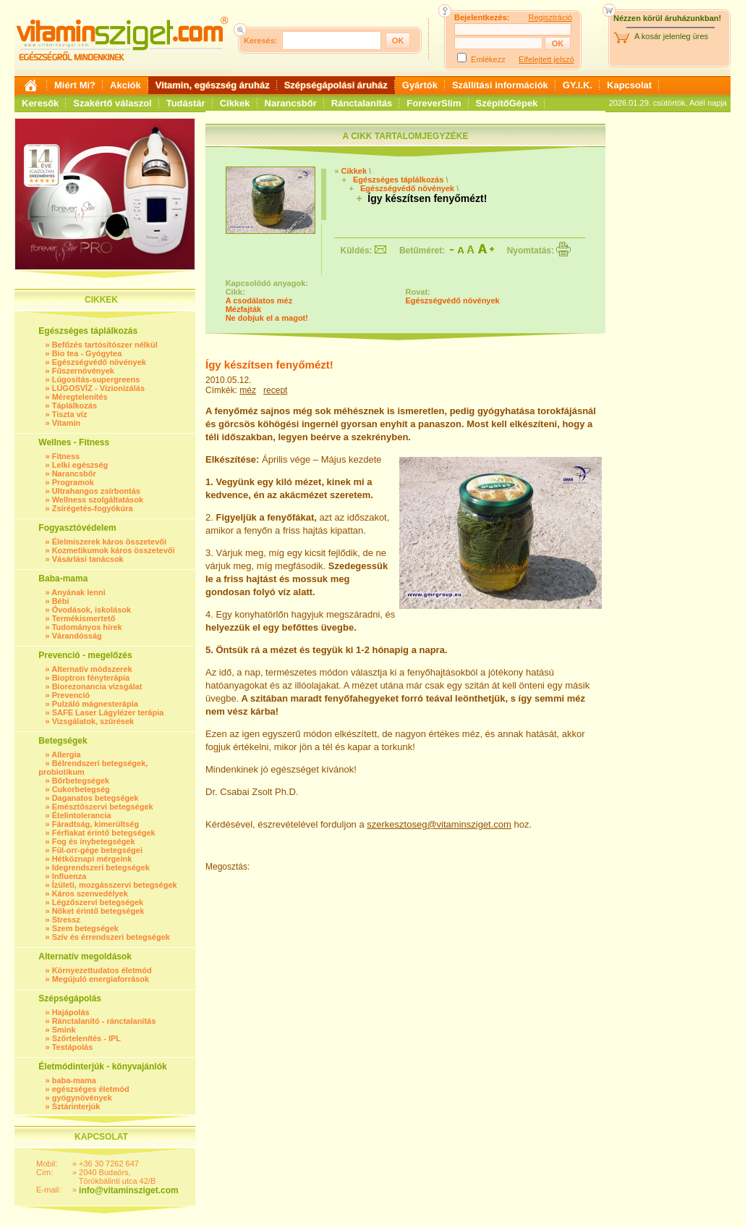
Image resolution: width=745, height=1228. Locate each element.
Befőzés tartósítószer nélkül (105, 344)
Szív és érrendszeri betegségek (111, 937)
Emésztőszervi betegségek (102, 806)
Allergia (65, 754)
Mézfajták (244, 309)
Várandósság (77, 635)
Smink (64, 1029)
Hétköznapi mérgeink (92, 858)
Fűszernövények (83, 370)
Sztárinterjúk (76, 1106)
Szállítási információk (500, 85)
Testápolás (72, 1047)
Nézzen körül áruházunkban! (667, 18)
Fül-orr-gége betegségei (97, 850)
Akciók (125, 85)
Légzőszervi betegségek (98, 902)
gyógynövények (82, 1097)
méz (247, 390)
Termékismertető (84, 618)
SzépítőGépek (507, 103)
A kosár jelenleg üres (671, 36)
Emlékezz (488, 59)
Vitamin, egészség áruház (213, 85)
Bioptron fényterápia (91, 677)
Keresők (40, 103)
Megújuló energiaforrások (100, 979)
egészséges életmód (90, 1089)
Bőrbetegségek (80, 780)
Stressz (66, 919)
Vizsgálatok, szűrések (93, 721)
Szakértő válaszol (112, 103)
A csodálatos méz (259, 300)
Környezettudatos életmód (102, 970)
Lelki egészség (80, 464)
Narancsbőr (291, 103)
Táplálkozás (74, 405)
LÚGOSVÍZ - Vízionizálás (98, 388)
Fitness (66, 456)
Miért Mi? (74, 85)
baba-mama (74, 1080)
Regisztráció (550, 17)
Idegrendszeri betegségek (101, 867)
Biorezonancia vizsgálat (97, 686)
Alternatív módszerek (91, 669)
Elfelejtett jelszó (546, 59)
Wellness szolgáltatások (97, 499)
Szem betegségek (85, 928)
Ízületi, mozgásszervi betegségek (114, 884)
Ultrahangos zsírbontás (96, 491)
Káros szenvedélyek (90, 893)
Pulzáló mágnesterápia (95, 703)
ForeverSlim (433, 103)
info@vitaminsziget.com (129, 1190)
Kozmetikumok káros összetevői (113, 550)
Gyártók (420, 85)
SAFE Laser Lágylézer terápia (108, 712)
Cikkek (235, 103)
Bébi (60, 601)
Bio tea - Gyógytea (87, 353)
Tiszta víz (70, 414)
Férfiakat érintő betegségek (104, 832)
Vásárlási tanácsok (88, 559)
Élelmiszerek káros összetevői (109, 541)
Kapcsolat (629, 85)
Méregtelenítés (80, 396)
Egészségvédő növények (99, 362)
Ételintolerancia (81, 815)
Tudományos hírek (87, 627)
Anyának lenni (78, 592)
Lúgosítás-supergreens (96, 379)
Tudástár (185, 103)
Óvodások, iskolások (91, 609)
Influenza (69, 876)
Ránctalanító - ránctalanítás (104, 1021)
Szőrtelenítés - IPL (86, 1038)
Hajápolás (71, 1012)
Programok (73, 482)
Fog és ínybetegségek (93, 841)
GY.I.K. (577, 85)
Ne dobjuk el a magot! (267, 318)
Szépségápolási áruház (336, 85)
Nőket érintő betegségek (98, 911)
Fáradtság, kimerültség (95, 824)
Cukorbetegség (81, 789)
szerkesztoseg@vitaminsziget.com (439, 824)
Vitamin (66, 423)
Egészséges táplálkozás (398, 179)
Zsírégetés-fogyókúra (92, 508)
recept (275, 390)
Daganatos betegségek (95, 798)
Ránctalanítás (362, 103)
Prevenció (71, 695)
